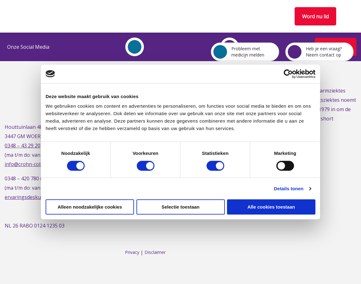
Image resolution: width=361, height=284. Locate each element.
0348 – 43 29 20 (22, 145)
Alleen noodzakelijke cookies (90, 207)
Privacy (132, 252)
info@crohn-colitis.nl (28, 164)
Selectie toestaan (181, 207)
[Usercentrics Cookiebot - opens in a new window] (288, 74)
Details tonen (288, 188)
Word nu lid (315, 16)
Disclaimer (155, 252)
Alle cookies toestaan (271, 207)
